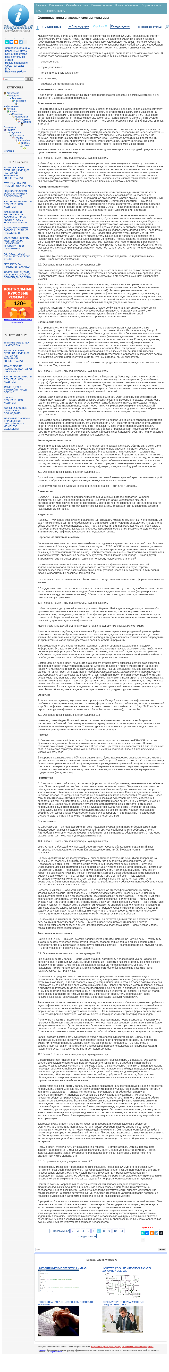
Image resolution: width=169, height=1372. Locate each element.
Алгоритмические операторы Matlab (62, 1268)
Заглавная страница (17, 48)
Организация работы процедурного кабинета (18, 204)
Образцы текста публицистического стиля (17, 256)
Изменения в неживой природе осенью (15, 390)
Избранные (56, 5)
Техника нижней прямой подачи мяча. (18, 184)
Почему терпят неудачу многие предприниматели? (123, 1303)
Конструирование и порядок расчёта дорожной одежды (126, 1269)
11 (121, 1231)
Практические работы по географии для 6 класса (18, 369)
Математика (21, 116)
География (20, 101)
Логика (13, 111)
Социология (15, 132)
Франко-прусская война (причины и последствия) (15, 194)
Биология (14, 95)
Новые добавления (16, 62)
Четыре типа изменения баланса (17, 265)
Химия (26, 145)
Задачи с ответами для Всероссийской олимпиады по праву (17, 275)
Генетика (17, 98)
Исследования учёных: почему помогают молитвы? (65, 1303)
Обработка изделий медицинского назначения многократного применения (16, 243)
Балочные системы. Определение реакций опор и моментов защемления (17, 423)
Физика (19, 137)
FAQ (7, 68)
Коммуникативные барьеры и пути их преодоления (16, 230)
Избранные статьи (16, 51)
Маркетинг (17, 114)
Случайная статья (16, 54)
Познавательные (101, 5)
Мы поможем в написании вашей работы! (137, 1347)
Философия (24, 140)
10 (115, 1231)
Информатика (11, 106)
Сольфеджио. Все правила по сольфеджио (15, 410)
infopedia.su (42, 1350)
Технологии (18, 135)
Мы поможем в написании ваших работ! (18, 320)
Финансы (25, 143)
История (11, 109)
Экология (9, 151)
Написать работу (15, 71)
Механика (25, 122)
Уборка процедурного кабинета (13, 400)
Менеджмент (24, 119)
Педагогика (10, 127)
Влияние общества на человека (16, 344)
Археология (13, 93)
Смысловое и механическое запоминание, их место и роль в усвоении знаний (15, 217)
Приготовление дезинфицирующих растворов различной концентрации (16, 172)
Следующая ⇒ (120, 26)
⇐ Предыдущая (79, 26)
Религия (11, 130)
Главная (41, 5)
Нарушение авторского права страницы (106, 1347)
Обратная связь (14, 65)
